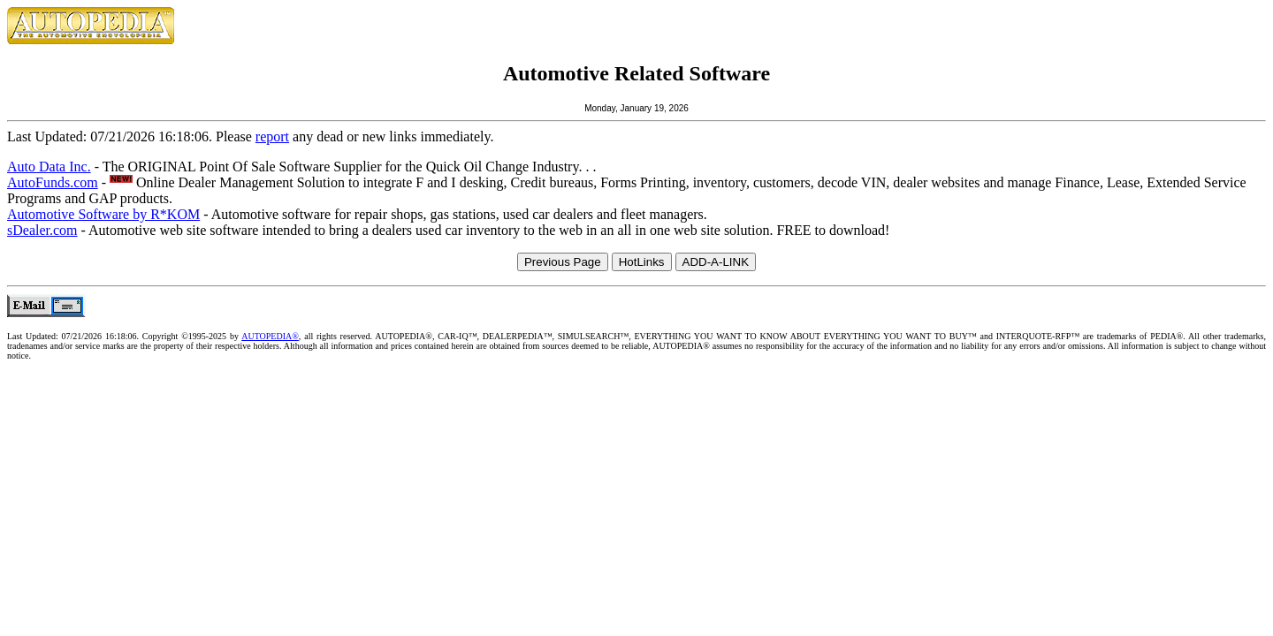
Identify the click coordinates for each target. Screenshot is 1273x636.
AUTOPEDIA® (270, 336)
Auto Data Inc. (49, 166)
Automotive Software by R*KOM (103, 214)
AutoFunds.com (52, 182)
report (272, 136)
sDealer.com (42, 230)
